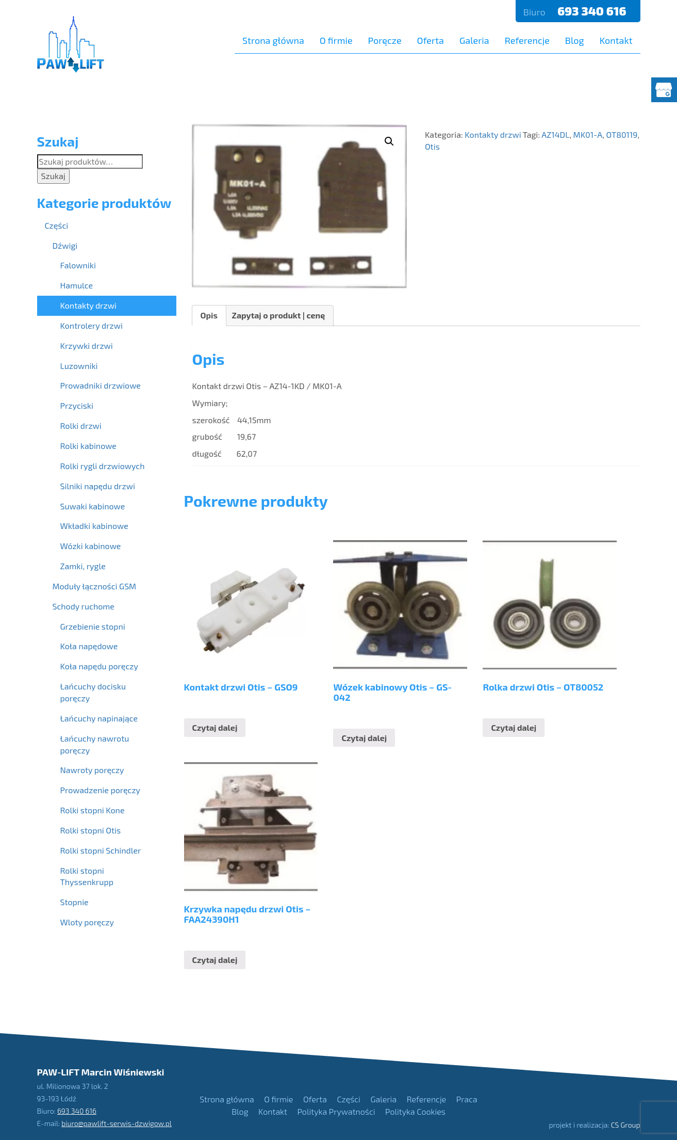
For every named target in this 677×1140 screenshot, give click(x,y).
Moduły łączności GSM (95, 586)
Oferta (430, 40)
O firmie (336, 40)
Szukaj (53, 176)
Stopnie (74, 902)
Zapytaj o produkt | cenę (278, 315)
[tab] (209, 315)
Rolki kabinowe (88, 446)
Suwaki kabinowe (92, 506)
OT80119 (621, 134)
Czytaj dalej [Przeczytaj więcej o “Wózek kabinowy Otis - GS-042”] (364, 738)
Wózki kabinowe (90, 546)
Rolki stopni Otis (90, 830)
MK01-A (588, 134)
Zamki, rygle (83, 566)
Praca (466, 1099)
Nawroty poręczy (92, 770)
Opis (209, 315)
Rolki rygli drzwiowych (102, 466)
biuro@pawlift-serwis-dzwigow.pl (116, 1123)
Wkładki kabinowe (94, 526)
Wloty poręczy (87, 922)
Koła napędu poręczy (99, 666)
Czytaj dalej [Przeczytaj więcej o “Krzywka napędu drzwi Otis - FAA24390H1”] (215, 960)
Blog (574, 40)
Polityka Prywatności (336, 1111)
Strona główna (273, 40)
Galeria (474, 40)
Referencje (527, 40)
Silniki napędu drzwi (97, 486)
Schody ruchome (83, 606)
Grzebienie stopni (92, 626)
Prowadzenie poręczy (100, 790)
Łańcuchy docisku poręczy (93, 692)
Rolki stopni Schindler (100, 850)
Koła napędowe (89, 646)
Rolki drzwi (81, 425)
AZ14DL (555, 134)
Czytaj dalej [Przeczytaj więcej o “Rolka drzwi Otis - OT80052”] (513, 727)
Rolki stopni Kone (92, 810)
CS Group (625, 1124)
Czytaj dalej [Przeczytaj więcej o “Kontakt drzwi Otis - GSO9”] (215, 727)
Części (57, 225)
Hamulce (76, 285)
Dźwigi (65, 245)
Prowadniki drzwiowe (100, 385)
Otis (432, 146)
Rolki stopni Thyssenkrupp (86, 876)
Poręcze (385, 40)
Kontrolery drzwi (91, 325)
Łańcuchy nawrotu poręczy (94, 744)
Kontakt (616, 40)
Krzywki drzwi (86, 345)
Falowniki (78, 265)
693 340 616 (593, 11)
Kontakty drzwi (493, 134)
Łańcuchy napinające (99, 718)
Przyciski (76, 405)
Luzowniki (79, 366)
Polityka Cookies (415, 1111)
